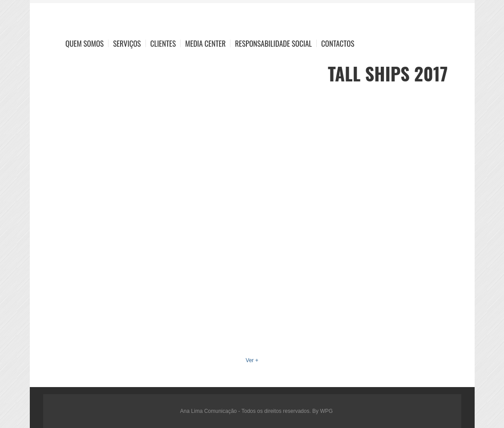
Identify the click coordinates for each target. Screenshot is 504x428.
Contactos (337, 43)
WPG (326, 411)
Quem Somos (84, 43)
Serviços (127, 43)
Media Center (205, 43)
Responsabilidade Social (273, 43)
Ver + (252, 360)
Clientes (163, 43)
